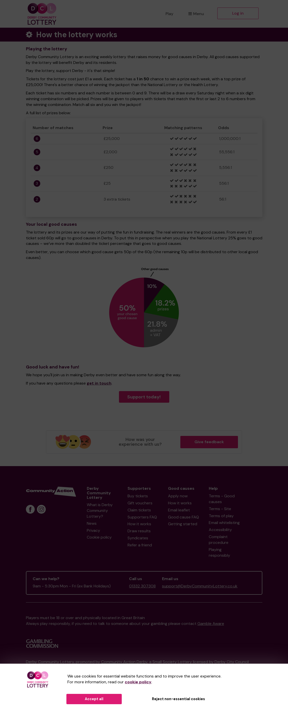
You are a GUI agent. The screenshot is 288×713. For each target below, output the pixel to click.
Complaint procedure (218, 539)
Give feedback (209, 441)
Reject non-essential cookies (178, 699)
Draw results (139, 531)
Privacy (93, 530)
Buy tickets (138, 496)
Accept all (94, 699)
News (92, 523)
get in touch (99, 383)
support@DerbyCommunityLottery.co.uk (199, 586)
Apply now (178, 496)
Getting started (182, 524)
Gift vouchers (140, 503)
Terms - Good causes (222, 498)
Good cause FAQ (183, 517)
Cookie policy (99, 537)
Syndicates (138, 538)
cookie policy (138, 682)
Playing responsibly (219, 552)
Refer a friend (140, 545)
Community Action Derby (124, 661)
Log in (238, 13)
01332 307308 (142, 586)
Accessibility (220, 529)
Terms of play (221, 515)
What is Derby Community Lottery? (100, 510)
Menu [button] (196, 13)
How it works (139, 524)
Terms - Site (220, 508)
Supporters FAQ (142, 517)
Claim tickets (139, 510)
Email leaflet (179, 510)
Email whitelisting (224, 522)
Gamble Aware (210, 623)
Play (169, 13)
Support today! (144, 397)
